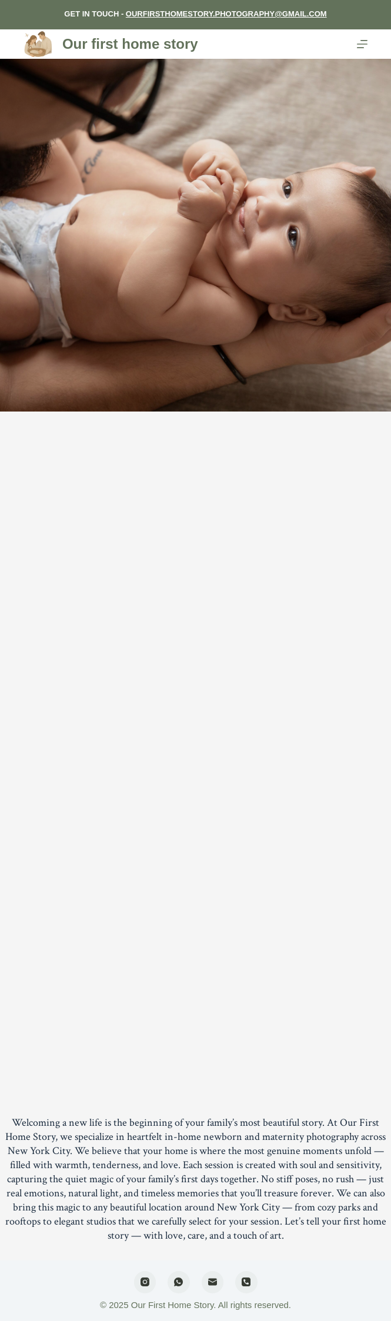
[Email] (213, 1282)
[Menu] (362, 44)
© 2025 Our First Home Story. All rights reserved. (195, 1305)
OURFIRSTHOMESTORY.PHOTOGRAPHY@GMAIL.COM (226, 13)
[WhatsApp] (179, 1282)
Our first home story (130, 44)
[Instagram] (145, 1282)
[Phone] (246, 1282)
